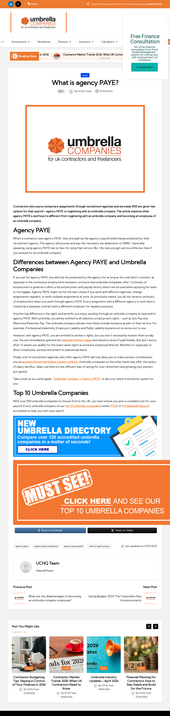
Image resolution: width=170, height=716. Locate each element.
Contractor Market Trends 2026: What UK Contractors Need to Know (66, 682)
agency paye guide (73, 546)
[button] (44, 571)
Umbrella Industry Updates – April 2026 (103, 679)
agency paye (22, 546)
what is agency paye (99, 546)
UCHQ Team (47, 563)
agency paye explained (46, 546)
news (85, 75)
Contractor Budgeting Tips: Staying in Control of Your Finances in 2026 (29, 681)
